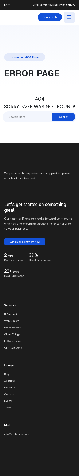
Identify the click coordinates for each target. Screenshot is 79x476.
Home (15, 57)
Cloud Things (12, 334)
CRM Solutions (13, 347)
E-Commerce (12, 341)
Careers (9, 394)
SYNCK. (70, 5)
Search (64, 117)
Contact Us (49, 17)
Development (12, 327)
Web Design (11, 321)
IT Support (10, 314)
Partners (9, 387)
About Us (10, 381)
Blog (7, 374)
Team (7, 407)
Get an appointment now (25, 241)
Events (8, 401)
